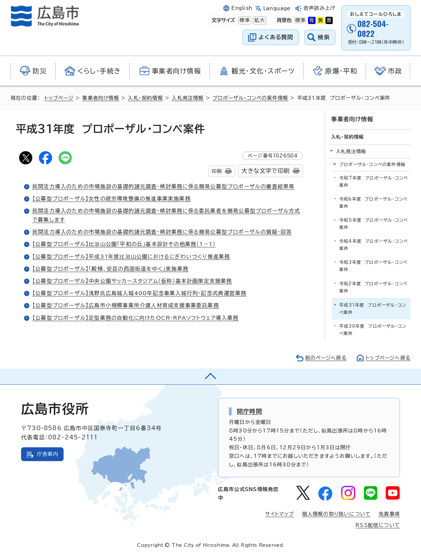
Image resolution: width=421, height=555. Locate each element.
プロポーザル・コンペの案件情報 (252, 98)
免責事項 (389, 513)
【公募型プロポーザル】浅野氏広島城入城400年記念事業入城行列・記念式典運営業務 (139, 293)
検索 (324, 37)
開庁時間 (249, 411)
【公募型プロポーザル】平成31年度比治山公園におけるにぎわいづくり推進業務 (131, 256)
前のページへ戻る (324, 357)
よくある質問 (276, 37)
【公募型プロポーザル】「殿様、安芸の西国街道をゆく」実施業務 (110, 268)
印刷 (217, 171)
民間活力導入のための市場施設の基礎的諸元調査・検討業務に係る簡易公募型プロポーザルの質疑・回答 (162, 232)
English (241, 8)
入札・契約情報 (146, 98)
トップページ (59, 98)
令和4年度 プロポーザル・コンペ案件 (373, 244)
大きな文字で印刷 (265, 171)
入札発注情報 (189, 98)
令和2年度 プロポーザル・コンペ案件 (373, 287)
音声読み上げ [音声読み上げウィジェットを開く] (319, 8)
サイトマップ (279, 513)
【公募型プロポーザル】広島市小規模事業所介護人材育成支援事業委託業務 (125, 305)
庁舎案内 (47, 454)
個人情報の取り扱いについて (336, 513)
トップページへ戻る (387, 357)
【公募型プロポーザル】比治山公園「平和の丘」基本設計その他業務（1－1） (123, 244)
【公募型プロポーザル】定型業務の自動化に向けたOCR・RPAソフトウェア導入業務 (135, 317)
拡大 (259, 20)
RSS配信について (377, 524)
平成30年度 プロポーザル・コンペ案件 (373, 329)
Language (277, 8)
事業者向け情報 (101, 98)
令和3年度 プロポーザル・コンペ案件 (373, 266)
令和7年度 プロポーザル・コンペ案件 (373, 181)
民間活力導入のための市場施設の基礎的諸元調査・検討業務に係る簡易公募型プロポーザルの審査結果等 (163, 186)
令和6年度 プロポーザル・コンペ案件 (373, 202)
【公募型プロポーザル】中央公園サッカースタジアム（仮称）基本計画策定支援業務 (132, 281)
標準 (244, 20)
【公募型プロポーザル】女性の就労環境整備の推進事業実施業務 (111, 198)
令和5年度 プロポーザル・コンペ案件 (373, 223)
